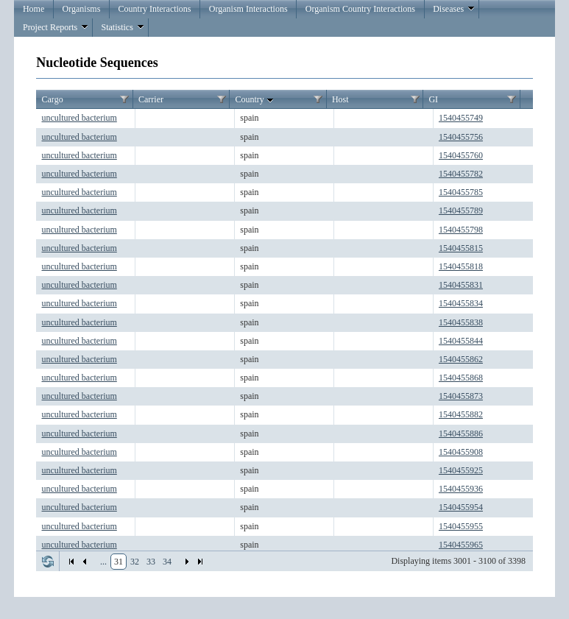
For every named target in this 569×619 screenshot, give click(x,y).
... (103, 561)
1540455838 (461, 322)
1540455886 (461, 433)
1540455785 (461, 192)
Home (33, 9)
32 (134, 561)
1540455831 (461, 285)
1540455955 (461, 526)
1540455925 (461, 470)
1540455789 (461, 210)
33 (150, 561)
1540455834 (461, 303)
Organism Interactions (248, 9)
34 (167, 561)
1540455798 (461, 229)
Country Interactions (155, 9)
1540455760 (461, 155)
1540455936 (461, 489)
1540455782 (461, 174)
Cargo (52, 99)
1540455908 (461, 452)
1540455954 (461, 507)
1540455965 (461, 545)
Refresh (48, 561)
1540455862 (461, 359)
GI (433, 99)
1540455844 (461, 341)
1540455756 (461, 137)
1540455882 (461, 414)
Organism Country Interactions (360, 9)
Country (255, 100)
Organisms (82, 9)
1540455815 (461, 248)
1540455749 (461, 118)
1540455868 (461, 377)
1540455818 (461, 266)
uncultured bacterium (79, 118)
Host (340, 99)
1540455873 (461, 396)
